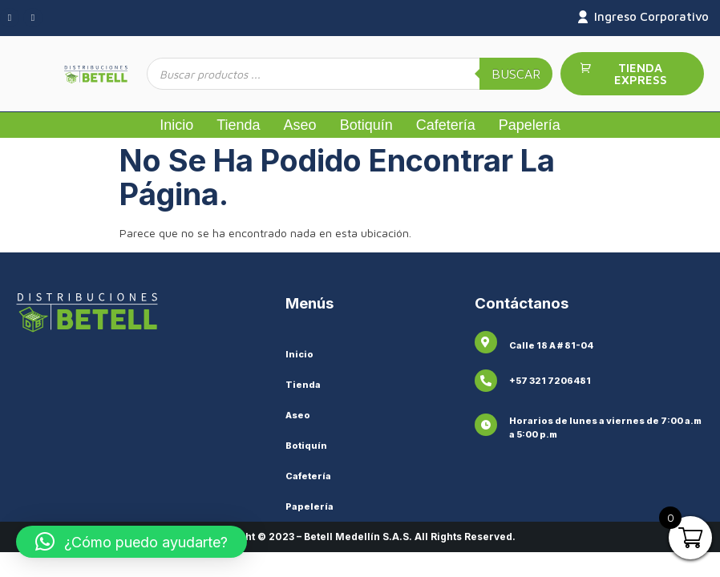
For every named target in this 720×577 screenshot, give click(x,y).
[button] (131, 542)
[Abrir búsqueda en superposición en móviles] (349, 74)
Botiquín (366, 125)
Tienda (238, 125)
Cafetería (445, 125)
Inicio (176, 125)
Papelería (529, 125)
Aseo (300, 125)
